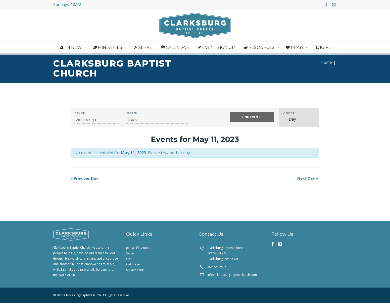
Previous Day (84, 179)
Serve (142, 47)
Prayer (296, 47)
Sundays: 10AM (67, 4)
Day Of (79, 114)
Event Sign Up (216, 47)
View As (288, 114)
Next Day (307, 179)
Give (323, 47)
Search (131, 114)
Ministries (107, 47)
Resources (258, 47)
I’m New (70, 47)
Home (326, 63)
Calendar (174, 47)
